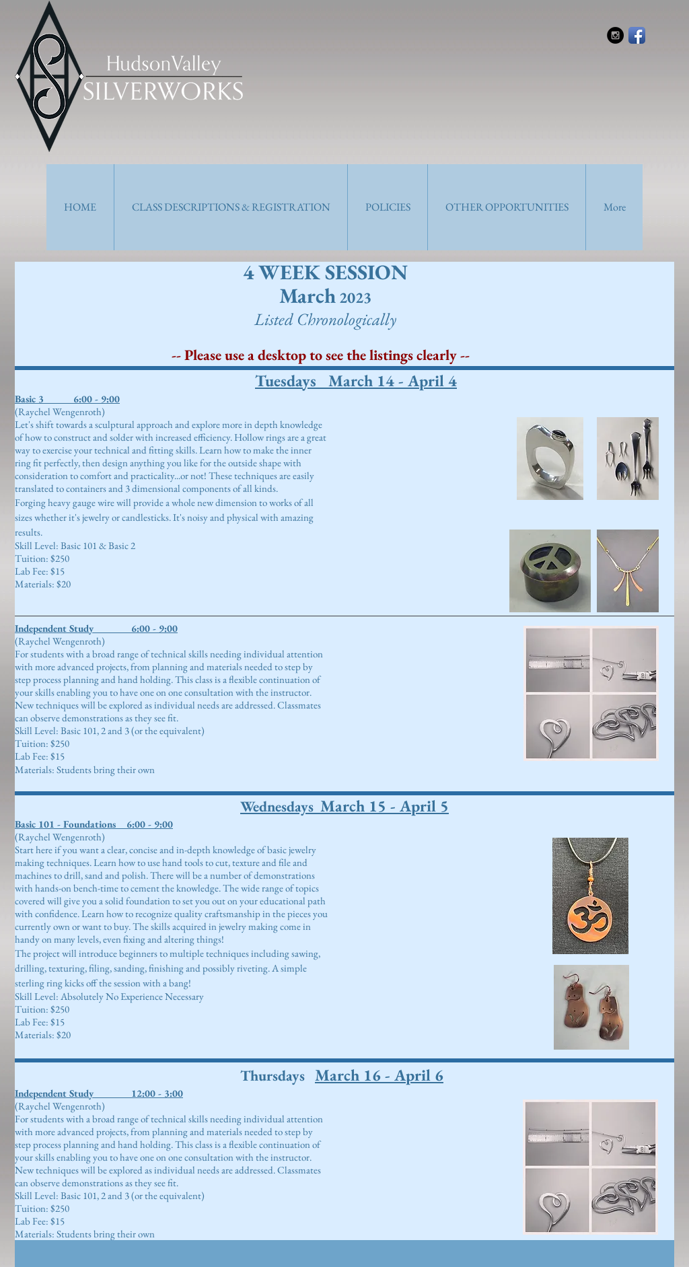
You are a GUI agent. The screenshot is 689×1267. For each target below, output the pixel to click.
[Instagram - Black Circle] (615, 35)
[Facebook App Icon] (636, 35)
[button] (230, 207)
